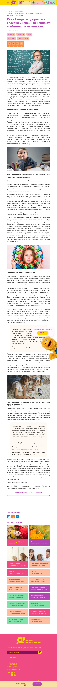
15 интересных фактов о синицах (38, 596)
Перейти (42, 332)
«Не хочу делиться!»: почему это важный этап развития (17, 605)
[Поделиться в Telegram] (17, 516)
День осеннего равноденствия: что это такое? (39, 543)
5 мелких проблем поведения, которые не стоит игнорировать (17, 613)
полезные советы (23, 38)
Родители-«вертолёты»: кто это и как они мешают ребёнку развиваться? (39, 565)
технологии (20, 34)
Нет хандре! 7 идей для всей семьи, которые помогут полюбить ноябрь (16, 543)
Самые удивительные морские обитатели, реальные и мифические (39, 573)
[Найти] (40, 652)
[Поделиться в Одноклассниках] (13, 516)
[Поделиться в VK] (8, 516)
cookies (29, 684)
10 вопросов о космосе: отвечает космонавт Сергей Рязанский (16, 581)
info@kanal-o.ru (15, 669)
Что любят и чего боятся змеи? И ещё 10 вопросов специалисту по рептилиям (39, 589)
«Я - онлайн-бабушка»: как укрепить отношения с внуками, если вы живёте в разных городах (39, 621)
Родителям (18, 11)
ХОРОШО (37, 684)
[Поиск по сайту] (22, 652)
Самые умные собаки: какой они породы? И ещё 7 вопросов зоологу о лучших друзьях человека (17, 597)
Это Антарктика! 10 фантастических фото (16, 589)
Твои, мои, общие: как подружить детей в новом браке (17, 621)
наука (29, 34)
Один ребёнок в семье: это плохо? (38, 580)
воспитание (11, 38)
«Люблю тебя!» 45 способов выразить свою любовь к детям (38, 613)
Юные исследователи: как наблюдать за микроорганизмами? (17, 573)
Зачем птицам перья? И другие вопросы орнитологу (39, 605)
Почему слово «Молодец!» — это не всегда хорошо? (17, 565)
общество (11, 34)
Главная (10, 11)
